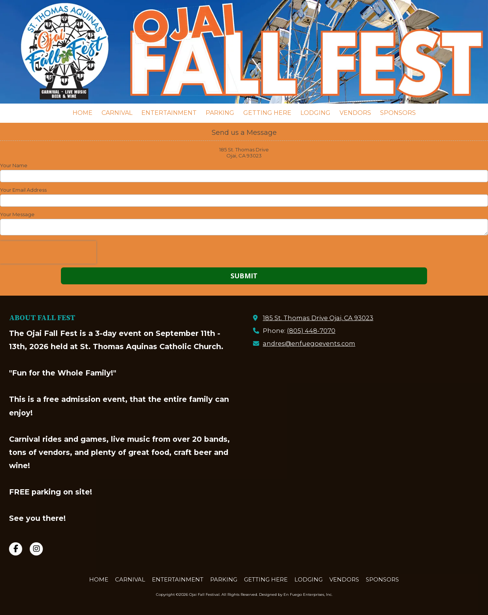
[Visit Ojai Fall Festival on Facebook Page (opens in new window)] (15, 548)
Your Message (17, 214)
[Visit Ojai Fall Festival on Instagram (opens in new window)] (36, 548)
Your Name (13, 165)
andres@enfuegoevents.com (309, 343)
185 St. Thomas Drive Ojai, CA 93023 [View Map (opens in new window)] (318, 318)
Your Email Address (23, 190)
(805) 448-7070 (311, 330)
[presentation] (48, 252)
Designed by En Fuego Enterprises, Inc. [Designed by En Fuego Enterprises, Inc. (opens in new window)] (295, 594)
